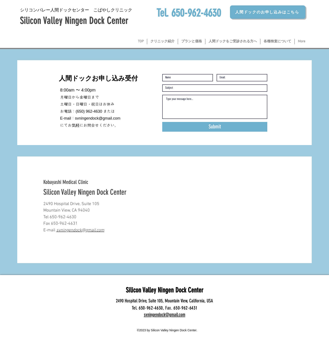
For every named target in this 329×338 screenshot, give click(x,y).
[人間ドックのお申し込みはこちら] (267, 12)
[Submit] (214, 127)
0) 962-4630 (91, 111)
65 (79, 111)
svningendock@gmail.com (97, 118)
